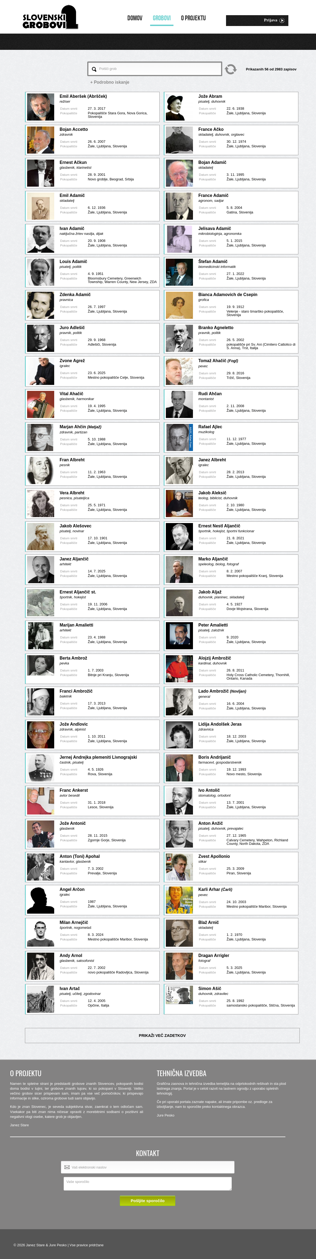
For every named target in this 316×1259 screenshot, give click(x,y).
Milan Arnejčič (74, 922)
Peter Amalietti (213, 625)
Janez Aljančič (74, 559)
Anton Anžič (210, 823)
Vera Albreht (72, 493)
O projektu (193, 18)
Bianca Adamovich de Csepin (227, 294)
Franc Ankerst (74, 790)
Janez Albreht (212, 459)
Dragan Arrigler (213, 955)
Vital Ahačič (71, 393)
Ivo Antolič (209, 790)
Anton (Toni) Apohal (80, 856)
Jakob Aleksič (212, 493)
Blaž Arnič (208, 922)
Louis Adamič (73, 261)
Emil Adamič (72, 195)
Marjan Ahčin (80, 426)
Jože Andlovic (74, 724)
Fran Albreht (72, 459)
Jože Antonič (73, 823)
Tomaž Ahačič (218, 360)
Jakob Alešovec (75, 526)
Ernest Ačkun (73, 162)
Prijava (274, 20)
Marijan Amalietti (76, 625)
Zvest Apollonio (214, 856)
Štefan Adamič (213, 261)
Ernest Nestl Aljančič (219, 526)
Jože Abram (210, 96)
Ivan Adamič (72, 228)
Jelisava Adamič (214, 228)
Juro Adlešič (72, 327)
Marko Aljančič (213, 559)
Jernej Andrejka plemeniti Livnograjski (98, 757)
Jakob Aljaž (209, 592)
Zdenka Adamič (75, 294)
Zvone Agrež (72, 360)
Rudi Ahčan (210, 393)
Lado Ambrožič (222, 691)
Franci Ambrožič (76, 691)
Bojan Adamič (212, 162)
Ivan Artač (70, 988)
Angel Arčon (72, 889)
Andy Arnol (71, 955)
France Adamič (213, 195)
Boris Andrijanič (214, 757)
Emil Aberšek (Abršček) (83, 96)
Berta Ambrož (73, 658)
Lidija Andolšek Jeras (220, 724)
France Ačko (211, 129)
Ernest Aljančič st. (78, 592)
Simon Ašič (209, 988)
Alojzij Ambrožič (214, 658)
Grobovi (162, 18)
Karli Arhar (215, 889)
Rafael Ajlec (210, 426)
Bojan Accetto (74, 129)
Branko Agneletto (215, 327)
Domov (134, 18)
